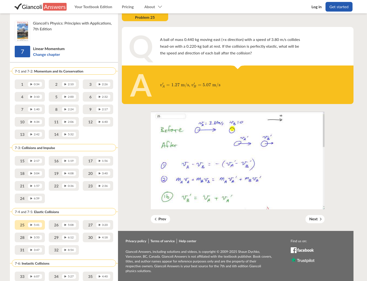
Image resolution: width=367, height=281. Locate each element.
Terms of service (163, 241)
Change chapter (46, 54)
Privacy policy (136, 241)
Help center (187, 241)
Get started (338, 6)
